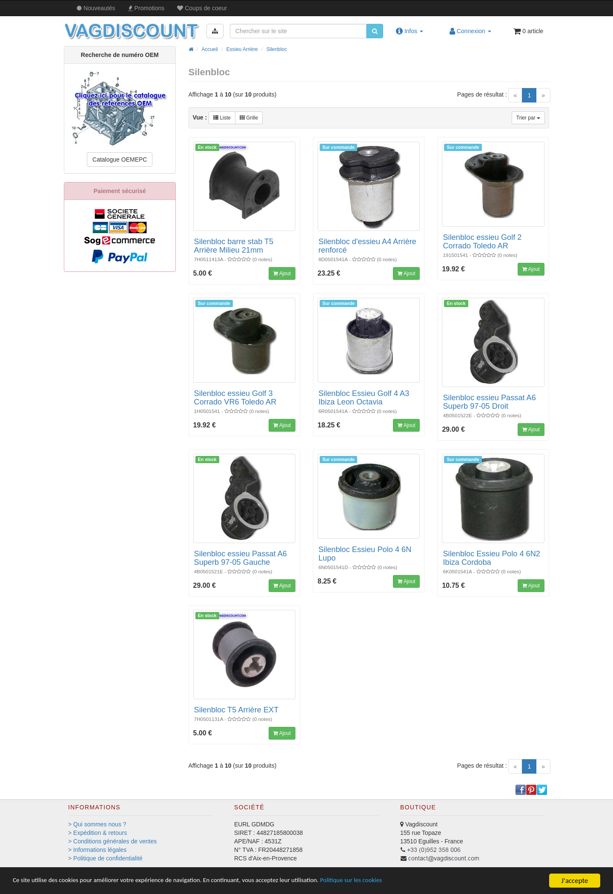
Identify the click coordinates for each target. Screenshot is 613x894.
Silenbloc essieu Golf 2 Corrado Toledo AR (482, 241)
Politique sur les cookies (396, 881)
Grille (249, 118)
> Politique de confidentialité (105, 858)
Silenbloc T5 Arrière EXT (236, 710)
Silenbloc (276, 49)
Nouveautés (96, 8)
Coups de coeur (202, 8)
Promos (146, 8)
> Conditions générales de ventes (112, 841)
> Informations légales (97, 849)
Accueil (209, 49)
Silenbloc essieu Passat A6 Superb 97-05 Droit (489, 401)
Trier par (528, 118)
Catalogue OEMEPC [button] (119, 159)
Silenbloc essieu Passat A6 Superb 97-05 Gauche (240, 558)
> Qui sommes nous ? (97, 824)
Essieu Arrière (242, 49)
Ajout (282, 273)
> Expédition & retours (97, 832)
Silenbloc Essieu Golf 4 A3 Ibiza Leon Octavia (363, 397)
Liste (222, 118)
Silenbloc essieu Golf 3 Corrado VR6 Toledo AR (235, 397)
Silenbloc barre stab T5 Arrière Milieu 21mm (234, 245)
